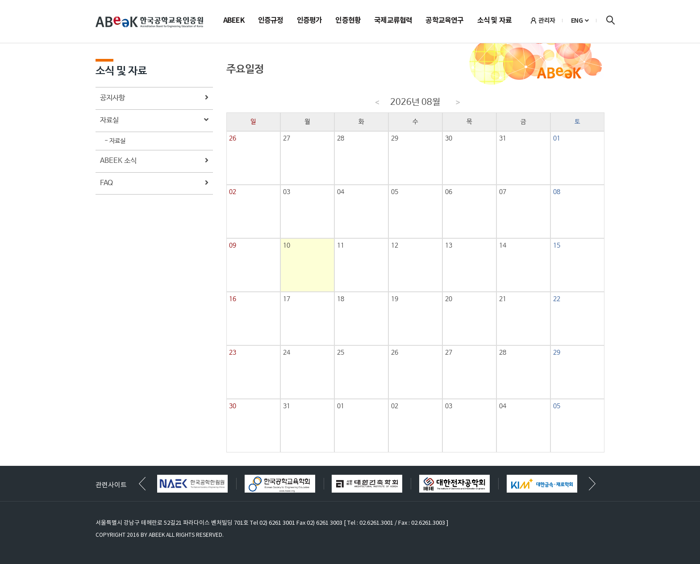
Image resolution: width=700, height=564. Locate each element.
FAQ (154, 183)
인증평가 (309, 21)
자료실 (154, 121)
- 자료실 (114, 141)
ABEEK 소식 (154, 161)
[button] (592, 484)
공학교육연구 (444, 21)
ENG (577, 21)
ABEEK (234, 21)
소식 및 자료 (494, 21)
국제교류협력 (393, 21)
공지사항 (154, 98)
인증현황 (348, 21)
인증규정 (270, 21)
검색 (610, 20)
